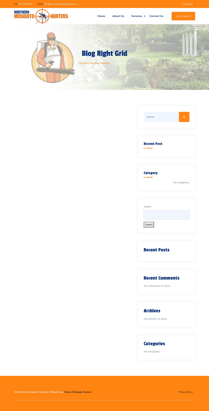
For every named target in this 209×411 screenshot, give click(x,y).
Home (101, 16)
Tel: (16, 4)
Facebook (188, 4)
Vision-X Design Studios (77, 392)
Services (138, 16)
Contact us (156, 16)
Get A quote (183, 16)
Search (147, 206)
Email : (41, 4)
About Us (118, 16)
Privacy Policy (186, 392)
